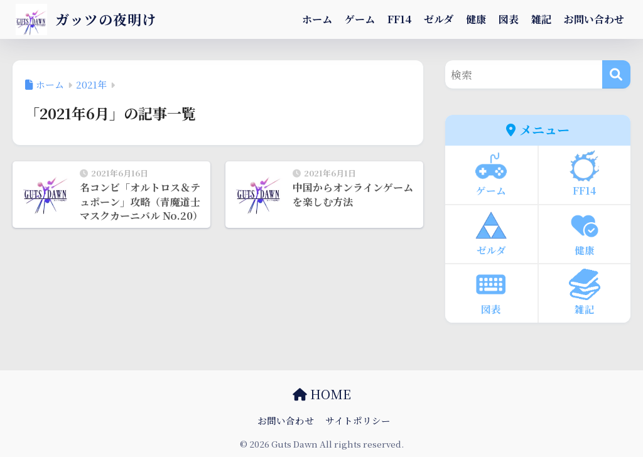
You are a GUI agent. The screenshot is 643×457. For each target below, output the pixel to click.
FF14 (399, 19)
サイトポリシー (358, 420)
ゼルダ (438, 19)
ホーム (317, 19)
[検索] (616, 74)
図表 (509, 19)
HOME (322, 394)
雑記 (541, 19)
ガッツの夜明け (88, 19)
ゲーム (360, 19)
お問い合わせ (594, 19)
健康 (476, 19)
